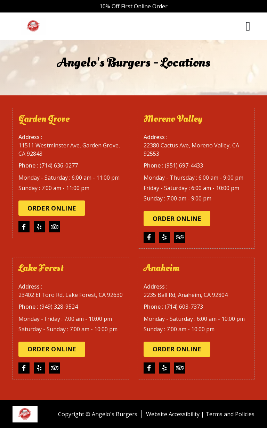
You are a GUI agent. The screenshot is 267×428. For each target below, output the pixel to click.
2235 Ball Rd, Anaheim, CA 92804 (186, 295)
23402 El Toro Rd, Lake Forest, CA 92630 (70, 295)
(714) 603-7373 (184, 306)
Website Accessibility (173, 414)
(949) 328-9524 (59, 306)
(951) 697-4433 (184, 165)
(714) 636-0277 (59, 165)
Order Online (51, 208)
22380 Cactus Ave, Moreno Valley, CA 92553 (191, 149)
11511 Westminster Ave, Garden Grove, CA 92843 (69, 149)
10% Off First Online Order (133, 6)
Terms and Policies (229, 414)
